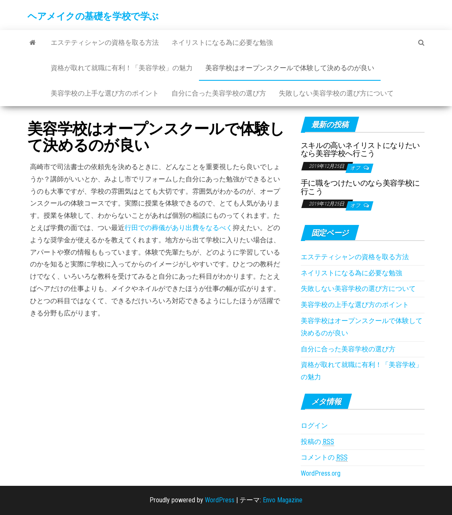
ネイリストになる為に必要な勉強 (222, 42)
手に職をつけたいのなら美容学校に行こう (360, 187)
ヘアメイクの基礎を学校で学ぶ (93, 16)
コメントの (324, 457)
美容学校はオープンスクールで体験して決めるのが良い (289, 68)
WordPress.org (320, 473)
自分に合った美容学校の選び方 (219, 93)
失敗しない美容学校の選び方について (336, 93)
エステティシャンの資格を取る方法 (105, 42)
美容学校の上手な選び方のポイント (105, 93)
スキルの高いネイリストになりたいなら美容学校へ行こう (360, 149)
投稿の (317, 442)
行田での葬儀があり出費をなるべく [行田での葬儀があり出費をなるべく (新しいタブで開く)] (179, 228)
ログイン (314, 426)
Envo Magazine (282, 500)
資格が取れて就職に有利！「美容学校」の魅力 (122, 68)
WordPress (219, 500)
